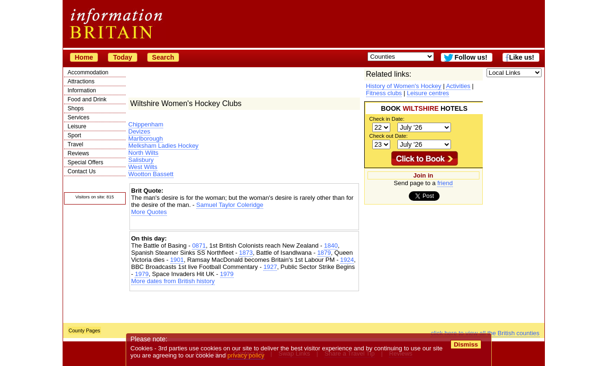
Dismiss (466, 344)
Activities (458, 85)
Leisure (77, 126)
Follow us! (470, 57)
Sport (75, 135)
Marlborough (146, 138)
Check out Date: (388, 136)
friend (445, 183)
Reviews (78, 153)
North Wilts (144, 152)
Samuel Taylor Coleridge (229, 204)
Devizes (139, 131)
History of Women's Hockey (403, 85)
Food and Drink (87, 99)
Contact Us (82, 171)
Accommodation (88, 72)
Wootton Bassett (151, 174)
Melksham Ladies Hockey (164, 145)
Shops (76, 108)
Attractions (81, 81)
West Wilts (143, 166)
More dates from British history (173, 281)
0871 (199, 245)
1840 (331, 245)
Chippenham (146, 124)
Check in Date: (387, 119)
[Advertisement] (244, 223)
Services (79, 117)
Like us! (521, 57)
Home (84, 57)
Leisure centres (428, 93)
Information (82, 90)
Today (122, 57)
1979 (141, 273)
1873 (246, 252)
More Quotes (149, 211)
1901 (177, 259)
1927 (270, 266)
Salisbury (141, 159)
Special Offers (85, 162)
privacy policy (246, 355)
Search (163, 57)
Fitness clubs (384, 93)
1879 (324, 252)
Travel (75, 144)
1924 (347, 259)
